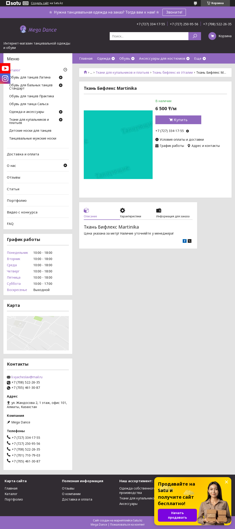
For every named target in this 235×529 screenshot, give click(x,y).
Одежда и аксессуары (26, 112)
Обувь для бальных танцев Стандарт (31, 87)
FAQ (10, 223)
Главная (85, 58)
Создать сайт (40, 3)
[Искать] (194, 36)
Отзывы (13, 177)
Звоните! (174, 12)
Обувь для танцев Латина (29, 77)
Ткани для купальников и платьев (122, 72)
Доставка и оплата (23, 154)
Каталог (13, 70)
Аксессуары (128, 503)
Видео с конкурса (22, 212)
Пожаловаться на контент (127, 524)
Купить (180, 119)
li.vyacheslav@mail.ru (26, 377)
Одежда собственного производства (137, 490)
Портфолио (17, 200)
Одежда (103, 58)
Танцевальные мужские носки (32, 138)
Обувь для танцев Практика (31, 96)
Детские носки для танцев (30, 131)
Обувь (124, 58)
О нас (11, 165)
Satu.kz (137, 520)
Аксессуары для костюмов (162, 58)
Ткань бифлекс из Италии (172, 72)
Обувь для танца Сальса (28, 104)
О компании (71, 494)
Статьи (13, 188)
